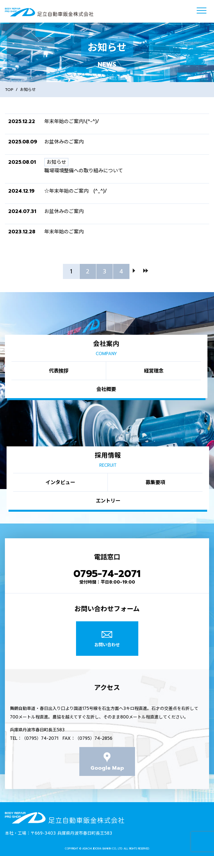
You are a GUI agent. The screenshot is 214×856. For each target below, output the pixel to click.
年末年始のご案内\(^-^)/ (71, 121)
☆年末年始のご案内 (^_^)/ (75, 191)
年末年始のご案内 (64, 231)
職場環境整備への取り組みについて (83, 170)
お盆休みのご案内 (64, 141)
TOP (9, 90)
